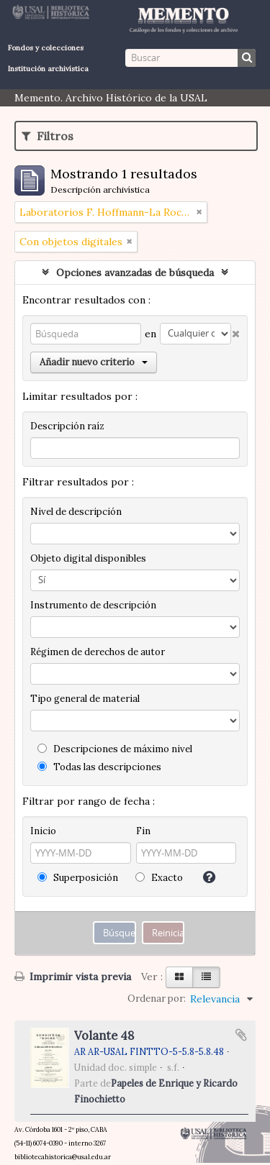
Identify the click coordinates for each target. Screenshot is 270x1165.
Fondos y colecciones (46, 47)
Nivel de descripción (76, 512)
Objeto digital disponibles (88, 558)
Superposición (77, 878)
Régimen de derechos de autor (97, 652)
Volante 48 (104, 1035)
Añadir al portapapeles (241, 1035)
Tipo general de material (85, 699)
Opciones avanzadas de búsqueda (135, 272)
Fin (143, 831)
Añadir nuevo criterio (94, 362)
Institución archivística (48, 68)
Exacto (159, 878)
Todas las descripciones (99, 767)
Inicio (43, 831)
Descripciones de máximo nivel (114, 749)
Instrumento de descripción (93, 605)
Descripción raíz (67, 426)
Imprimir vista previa (72, 976)
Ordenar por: (156, 998)
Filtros (47, 136)
